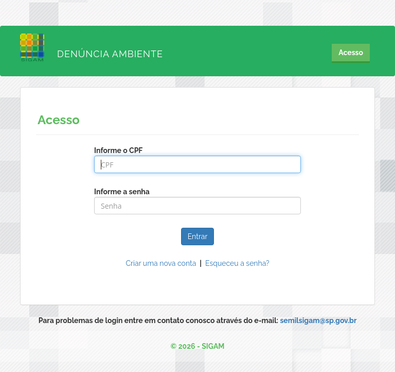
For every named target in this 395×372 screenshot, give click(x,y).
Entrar (198, 236)
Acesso (350, 52)
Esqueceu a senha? (237, 263)
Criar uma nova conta (161, 263)
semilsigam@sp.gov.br (318, 320)
